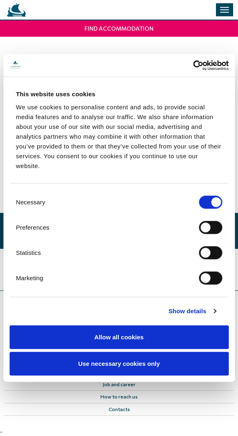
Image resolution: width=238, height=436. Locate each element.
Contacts (119, 409)
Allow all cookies (119, 336)
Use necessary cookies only (119, 363)
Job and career (119, 384)
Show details (188, 311)
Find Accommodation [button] (119, 28)
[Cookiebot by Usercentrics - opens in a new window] (193, 65)
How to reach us (119, 396)
